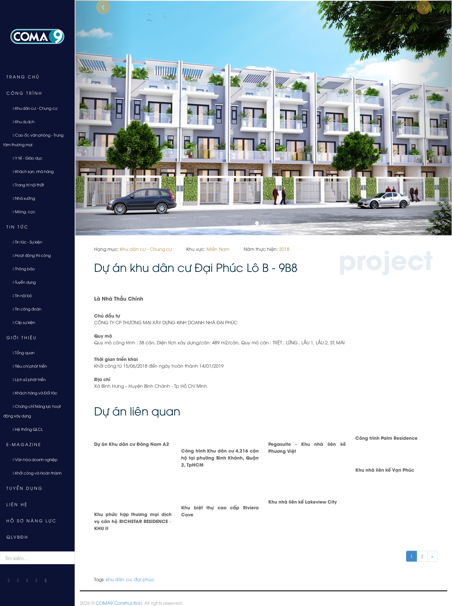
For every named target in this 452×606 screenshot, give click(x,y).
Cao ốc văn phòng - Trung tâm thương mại (33, 139)
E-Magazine (23, 444)
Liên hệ (17, 504)
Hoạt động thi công (29, 255)
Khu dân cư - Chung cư (32, 108)
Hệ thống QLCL (25, 429)
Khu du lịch (21, 121)
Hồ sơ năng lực (31, 520)
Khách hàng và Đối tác (32, 392)
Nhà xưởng (21, 198)
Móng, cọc (21, 211)
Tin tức (17, 226)
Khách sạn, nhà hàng (31, 171)
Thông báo (21, 268)
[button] (103, 118)
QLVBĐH (17, 537)
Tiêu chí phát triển (27, 366)
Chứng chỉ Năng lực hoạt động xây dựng (32, 410)
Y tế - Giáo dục (25, 158)
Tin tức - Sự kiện (25, 241)
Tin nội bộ (20, 295)
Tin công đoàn (24, 308)
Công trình (24, 93)
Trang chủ (23, 76)
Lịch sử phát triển (27, 379)
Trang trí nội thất (26, 184)
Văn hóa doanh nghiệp (32, 459)
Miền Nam (218, 249)
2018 (284, 249)
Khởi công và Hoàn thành (35, 472)
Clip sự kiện (21, 322)
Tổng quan (21, 352)
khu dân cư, (119, 579)
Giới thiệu (21, 337)
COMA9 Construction (119, 603)
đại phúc (144, 579)
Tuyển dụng (22, 282)
